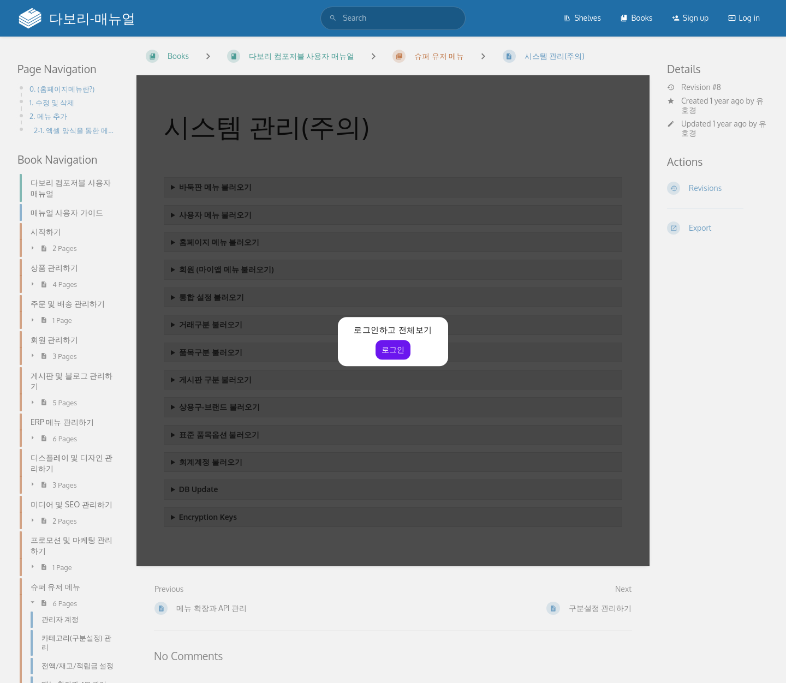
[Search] (333, 18)
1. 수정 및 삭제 (51, 102)
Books (636, 17)
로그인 (393, 349)
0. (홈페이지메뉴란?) (61, 88)
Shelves (582, 17)
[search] (393, 18)
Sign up (690, 17)
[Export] (717, 228)
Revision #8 (694, 87)
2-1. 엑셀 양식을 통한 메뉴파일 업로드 (76, 130)
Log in (744, 17)
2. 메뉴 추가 (48, 116)
